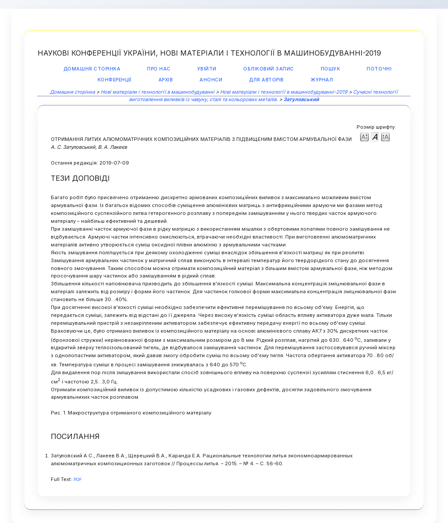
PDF (78, 479)
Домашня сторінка (91, 69)
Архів (165, 80)
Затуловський (301, 99)
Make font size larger (385, 136)
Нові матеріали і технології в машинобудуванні (157, 92)
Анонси (211, 80)
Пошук (330, 69)
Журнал (322, 80)
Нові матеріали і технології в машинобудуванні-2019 (283, 92)
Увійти (207, 69)
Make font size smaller (364, 136)
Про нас (159, 69)
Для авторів (266, 80)
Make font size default (375, 136)
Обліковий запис (268, 69)
